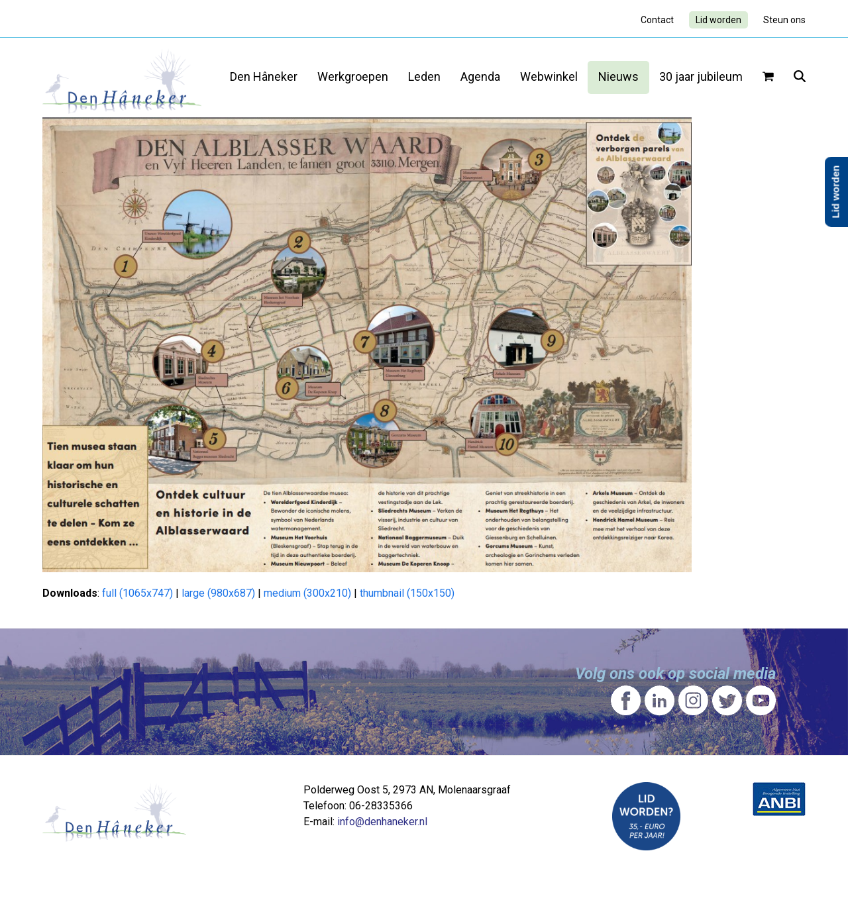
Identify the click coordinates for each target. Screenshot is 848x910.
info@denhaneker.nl (382, 821)
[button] (768, 77)
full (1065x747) (137, 593)
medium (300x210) (307, 593)
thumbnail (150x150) (407, 593)
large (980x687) (218, 593)
